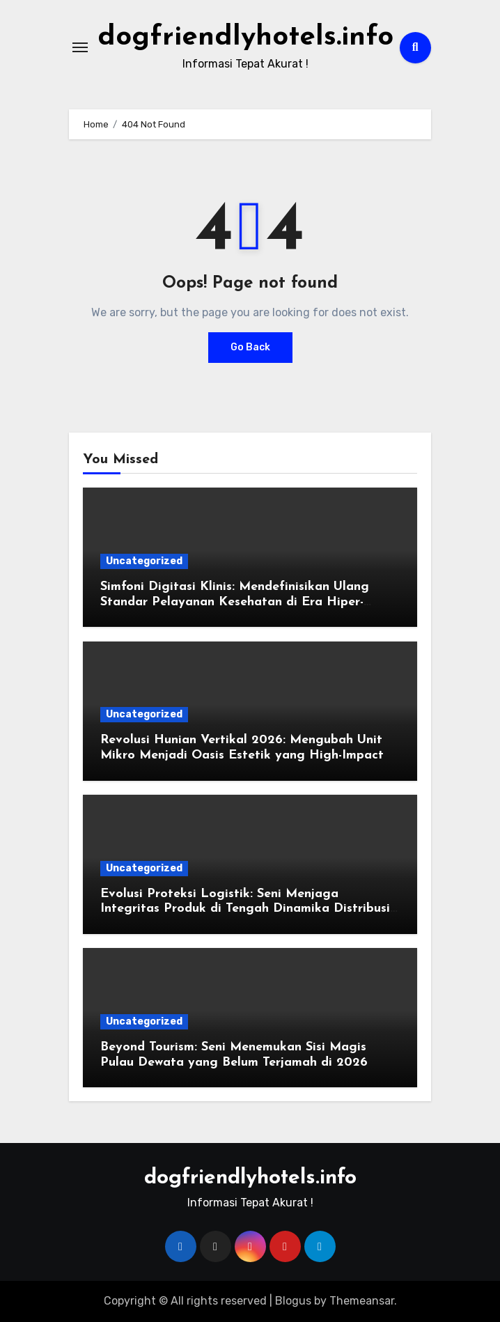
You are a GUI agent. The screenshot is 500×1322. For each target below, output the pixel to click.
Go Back (250, 347)
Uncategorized (144, 561)
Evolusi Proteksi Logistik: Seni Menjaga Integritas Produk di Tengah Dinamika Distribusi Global (245, 909)
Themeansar (361, 1300)
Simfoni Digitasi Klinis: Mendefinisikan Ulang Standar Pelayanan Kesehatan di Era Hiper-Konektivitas (234, 601)
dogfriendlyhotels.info (245, 38)
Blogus (293, 1300)
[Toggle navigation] (80, 47)
